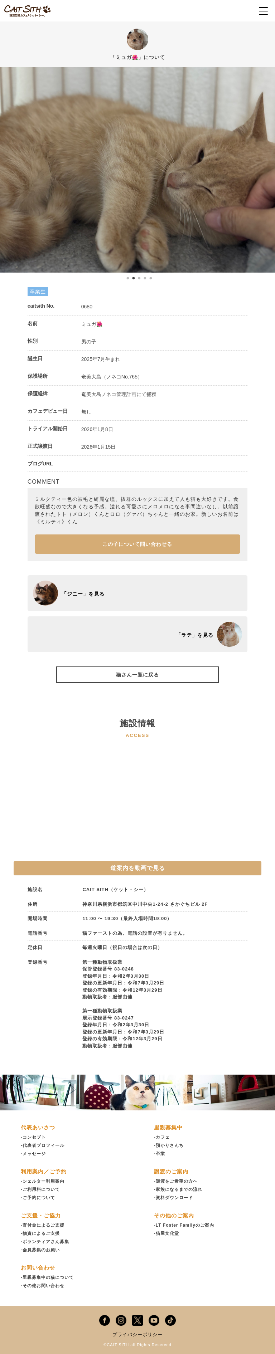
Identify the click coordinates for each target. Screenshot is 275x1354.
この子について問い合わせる (137, 544)
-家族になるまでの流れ (178, 1189)
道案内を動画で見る (137, 868)
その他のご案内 (174, 1215)
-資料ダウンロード (173, 1197)
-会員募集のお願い (40, 1249)
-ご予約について (38, 1197)
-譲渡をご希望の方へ (176, 1181)
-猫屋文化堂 (166, 1233)
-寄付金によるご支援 (42, 1225)
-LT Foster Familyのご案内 (184, 1225)
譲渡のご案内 (171, 1171)
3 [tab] (139, 278)
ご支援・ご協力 (41, 1215)
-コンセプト (33, 1137)
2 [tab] (133, 278)
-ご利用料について (40, 1189)
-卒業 (159, 1153)
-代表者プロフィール (42, 1145)
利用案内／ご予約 (44, 1171)
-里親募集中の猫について (47, 1277)
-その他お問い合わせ (42, 1285)
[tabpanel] (137, 170)
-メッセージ (33, 1153)
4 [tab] (145, 278)
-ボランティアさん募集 (45, 1241)
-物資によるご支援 (40, 1233)
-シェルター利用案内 (42, 1181)
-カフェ (162, 1137)
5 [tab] (150, 278)
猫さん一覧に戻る (137, 675)
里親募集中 (168, 1127)
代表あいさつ (38, 1127)
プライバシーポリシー (137, 1334)
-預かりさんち (169, 1145)
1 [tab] (127, 278)
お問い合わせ (38, 1268)
